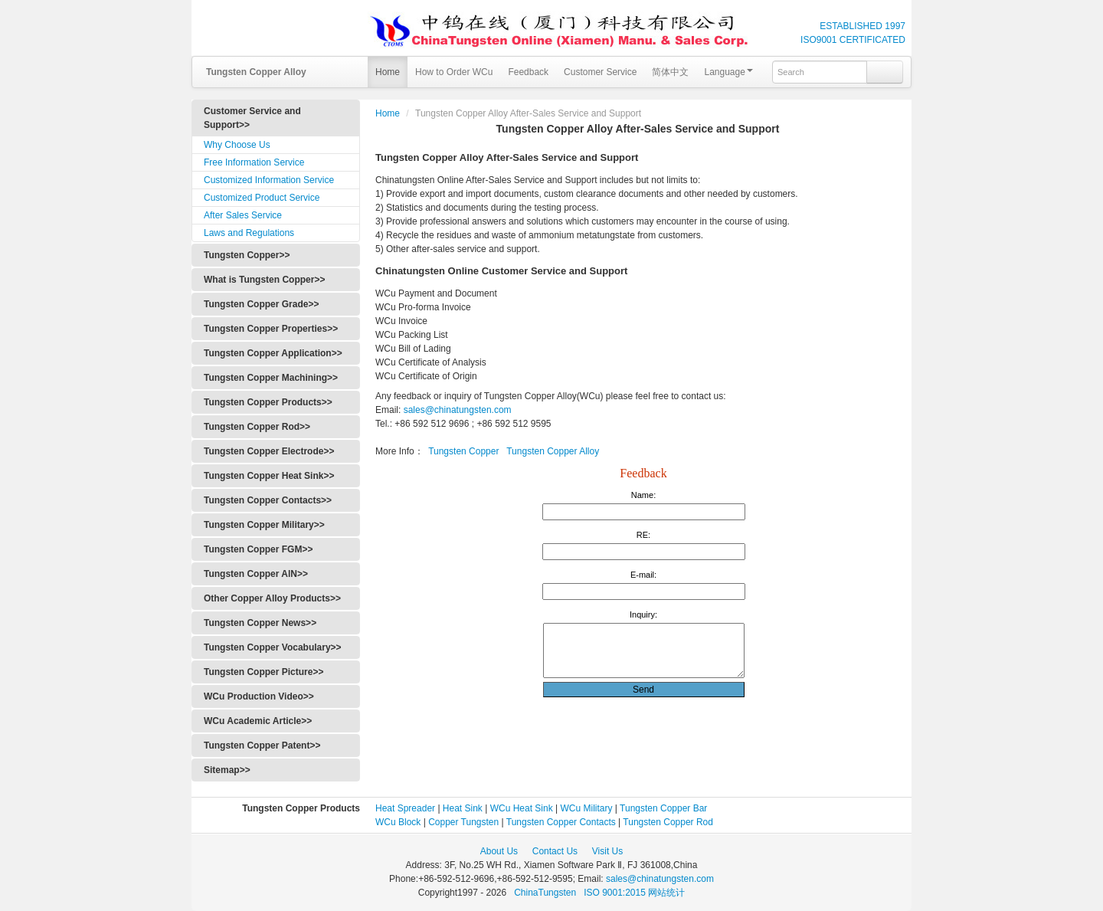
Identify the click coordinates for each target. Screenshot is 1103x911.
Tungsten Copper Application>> (273, 353)
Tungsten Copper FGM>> (258, 549)
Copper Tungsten (463, 822)
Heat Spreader (405, 808)
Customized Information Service (269, 180)
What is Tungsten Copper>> (264, 279)
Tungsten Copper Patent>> (262, 745)
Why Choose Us (237, 144)
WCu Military (587, 808)
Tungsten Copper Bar (663, 808)
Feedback (528, 72)
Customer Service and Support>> (252, 118)
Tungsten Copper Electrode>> (269, 451)
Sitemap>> (227, 770)
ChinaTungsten (546, 892)
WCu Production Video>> (259, 696)
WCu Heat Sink (521, 808)
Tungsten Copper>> (247, 255)
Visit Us (607, 851)
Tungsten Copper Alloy (552, 451)
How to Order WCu (454, 72)
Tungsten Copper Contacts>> (268, 500)
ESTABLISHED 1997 (862, 26)
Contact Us (555, 851)
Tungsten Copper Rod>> (257, 426)
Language (728, 72)
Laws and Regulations (249, 233)
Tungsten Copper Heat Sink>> (269, 475)
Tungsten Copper (463, 451)
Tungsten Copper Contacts (561, 822)
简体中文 (670, 72)
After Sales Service (243, 215)
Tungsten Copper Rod (668, 822)
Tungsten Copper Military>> (264, 524)
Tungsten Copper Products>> (268, 402)
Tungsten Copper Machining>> (271, 377)
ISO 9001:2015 (616, 892)
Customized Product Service (261, 197)
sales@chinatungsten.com (456, 410)
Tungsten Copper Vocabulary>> (273, 647)
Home (387, 72)
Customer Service (600, 72)
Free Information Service (254, 162)
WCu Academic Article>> (258, 721)
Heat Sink (463, 808)
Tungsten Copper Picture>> (263, 672)
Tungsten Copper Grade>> (261, 304)
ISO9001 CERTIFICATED (852, 39)
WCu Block (398, 822)
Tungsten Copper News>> (260, 623)
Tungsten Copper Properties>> (271, 328)
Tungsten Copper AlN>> (256, 574)
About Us (499, 851)
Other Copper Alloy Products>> (272, 598)
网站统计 (666, 892)
